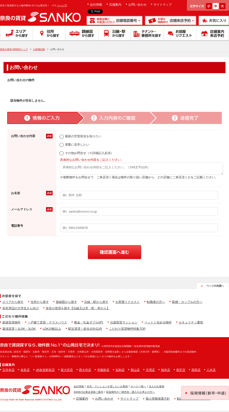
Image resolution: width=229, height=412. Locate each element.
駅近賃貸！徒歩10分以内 (85, 330)
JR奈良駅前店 (45, 371)
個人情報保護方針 (158, 400)
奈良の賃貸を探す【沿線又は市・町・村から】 (78, 309)
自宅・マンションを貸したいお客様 (107, 387)
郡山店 (135, 371)
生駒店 (120, 371)
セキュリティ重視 (191, 324)
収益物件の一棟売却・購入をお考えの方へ (130, 393)
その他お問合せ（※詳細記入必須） (87, 153)
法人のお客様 (156, 387)
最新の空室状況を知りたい (80, 136)
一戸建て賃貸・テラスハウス (47, 324)
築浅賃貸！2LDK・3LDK (19, 330)
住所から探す (40, 303)
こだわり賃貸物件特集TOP (127, 330)
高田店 (195, 371)
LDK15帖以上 (52, 330)
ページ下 (61, 5)
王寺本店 (8, 371)
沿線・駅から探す (96, 303)
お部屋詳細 (39, 49)
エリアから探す (13, 303)
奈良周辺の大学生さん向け (20, 309)
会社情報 (96, 4)
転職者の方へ (156, 303)
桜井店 (165, 371)
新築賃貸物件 (11, 324)
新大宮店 (67, 371)
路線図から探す (66, 303)
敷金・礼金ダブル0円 (88, 324)
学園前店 (103, 371)
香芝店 (180, 371)
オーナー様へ (138, 387)
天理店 (150, 371)
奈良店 (25, 371)
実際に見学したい (74, 144)
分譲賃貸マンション (123, 324)
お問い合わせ (137, 4)
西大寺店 (85, 371)
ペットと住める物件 (158, 324)
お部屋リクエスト (127, 303)
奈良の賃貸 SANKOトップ (14, 49)
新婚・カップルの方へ (187, 303)
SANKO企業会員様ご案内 (88, 393)
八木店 (211, 371)
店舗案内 (115, 4)
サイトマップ (163, 4)
